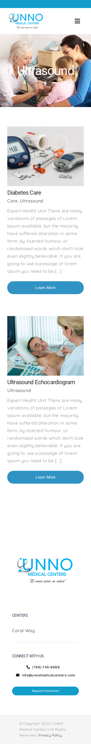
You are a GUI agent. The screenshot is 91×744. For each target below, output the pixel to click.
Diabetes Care (24, 192)
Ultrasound (31, 201)
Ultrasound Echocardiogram (41, 382)
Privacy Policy (50, 735)
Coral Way (24, 630)
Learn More (45, 287)
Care (12, 201)
